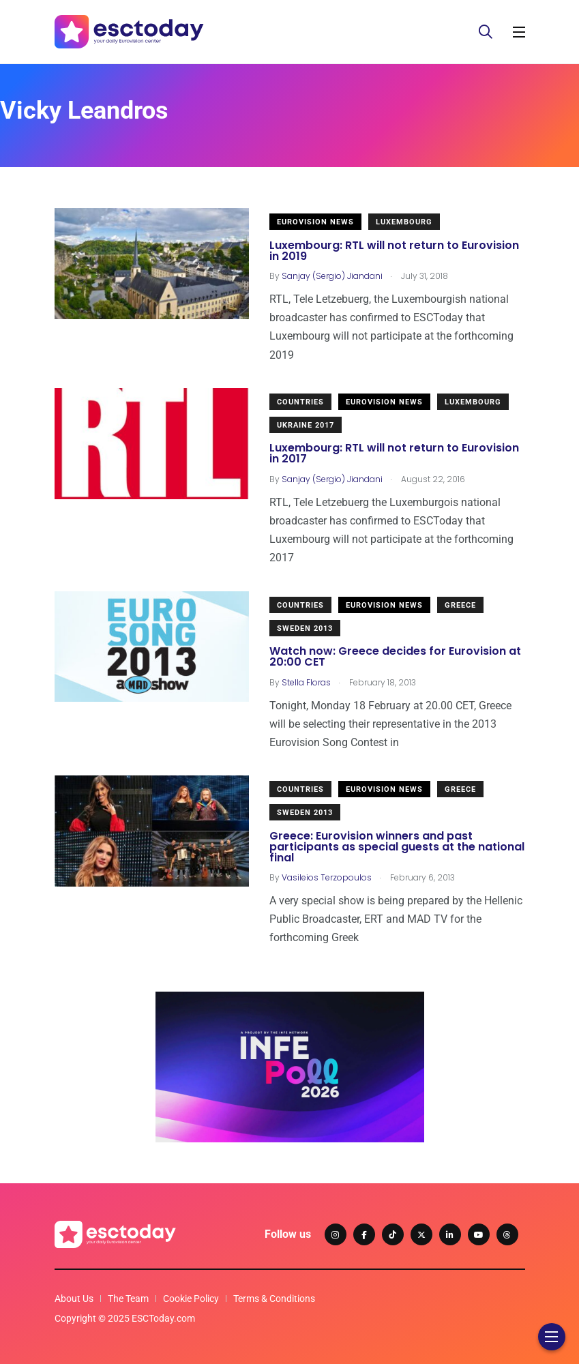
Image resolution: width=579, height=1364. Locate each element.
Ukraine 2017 (305, 425)
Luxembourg (404, 222)
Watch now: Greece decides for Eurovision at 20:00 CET (395, 657)
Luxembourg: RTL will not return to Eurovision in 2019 (394, 250)
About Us (74, 1298)
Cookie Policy (191, 1298)
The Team (128, 1298)
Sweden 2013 (305, 628)
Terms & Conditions (274, 1298)
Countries (300, 402)
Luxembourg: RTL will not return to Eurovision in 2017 (394, 454)
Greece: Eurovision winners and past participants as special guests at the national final (396, 846)
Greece (460, 605)
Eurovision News (315, 222)
